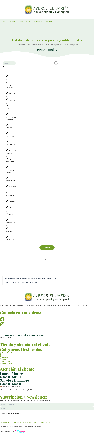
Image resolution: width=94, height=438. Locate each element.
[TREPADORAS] (6, 234)
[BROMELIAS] (6, 131)
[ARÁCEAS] (6, 91)
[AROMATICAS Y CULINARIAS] (6, 112)
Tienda (20, 21)
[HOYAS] (6, 205)
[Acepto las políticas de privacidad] (47, 412)
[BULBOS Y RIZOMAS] (6, 148)
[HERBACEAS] (6, 190)
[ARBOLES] (6, 97)
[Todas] (6, 74)
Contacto (49, 21)
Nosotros (12, 21)
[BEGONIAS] (6, 122)
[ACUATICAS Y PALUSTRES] (6, 80)
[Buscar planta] (9, 63)
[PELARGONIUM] (6, 217)
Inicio (3, 21)
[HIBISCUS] (6, 199)
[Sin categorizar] (6, 226)
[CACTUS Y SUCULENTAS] (6, 156)
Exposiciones (38, 21)
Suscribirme (6, 417)
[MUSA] (6, 211)
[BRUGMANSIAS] (6, 139)
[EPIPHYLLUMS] (6, 175)
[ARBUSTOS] (6, 103)
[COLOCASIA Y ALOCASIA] (6, 165)
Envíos (28, 21)
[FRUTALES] (6, 184)
